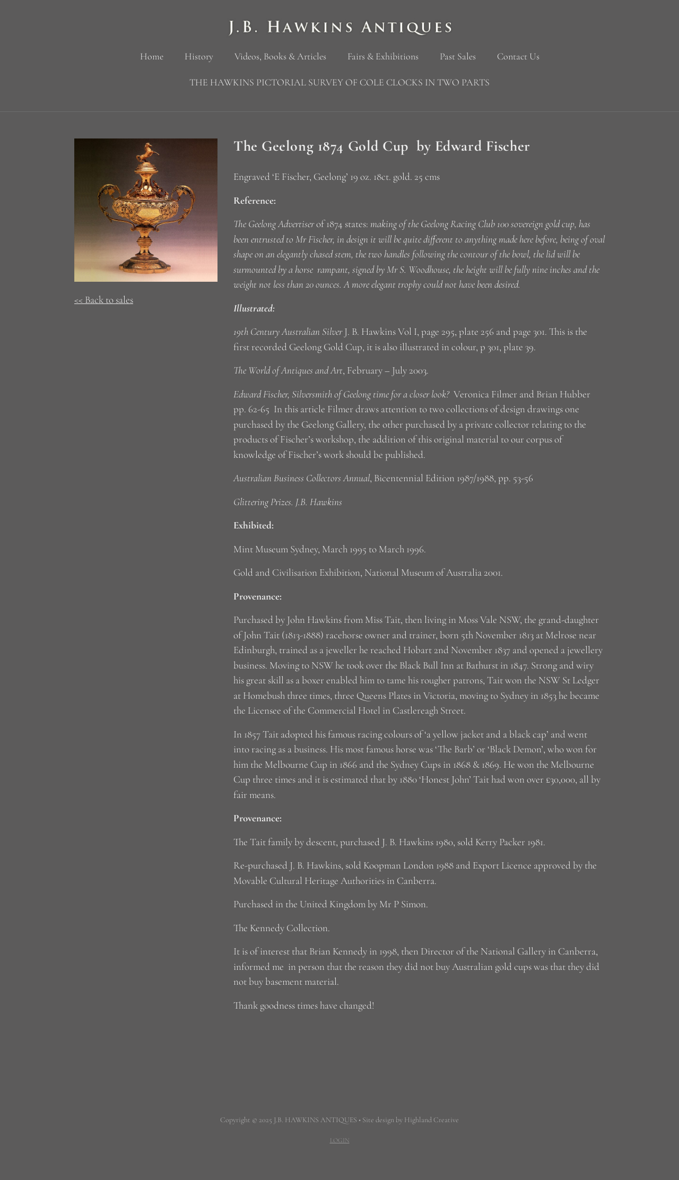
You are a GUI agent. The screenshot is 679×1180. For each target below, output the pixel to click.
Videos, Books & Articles (280, 56)
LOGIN (340, 1140)
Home (151, 56)
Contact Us (518, 56)
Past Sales (458, 56)
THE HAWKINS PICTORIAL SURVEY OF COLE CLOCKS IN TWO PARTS (339, 82)
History (199, 56)
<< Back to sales (103, 299)
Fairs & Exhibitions (383, 56)
